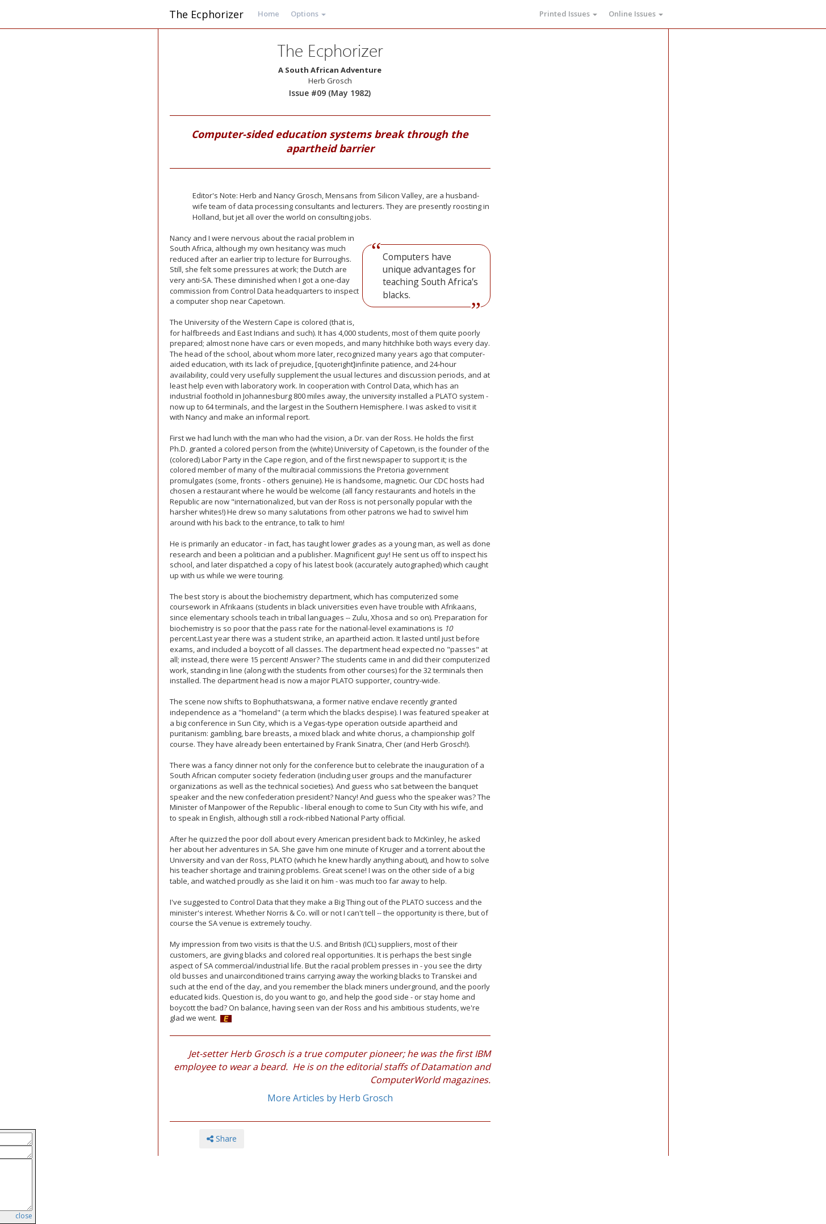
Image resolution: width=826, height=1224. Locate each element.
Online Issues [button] (636, 14)
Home (268, 14)
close (23, 1216)
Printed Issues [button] (568, 14)
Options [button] (308, 14)
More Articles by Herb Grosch (330, 1098)
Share (222, 1138)
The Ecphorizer (206, 14)
